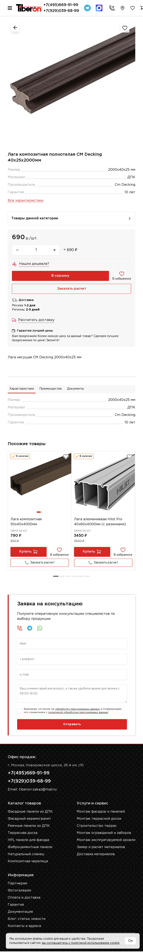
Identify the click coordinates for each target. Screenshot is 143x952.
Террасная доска (23, 833)
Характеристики (21, 389)
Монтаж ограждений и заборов (103, 833)
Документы (75, 389)
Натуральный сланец (26, 854)
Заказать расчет (71, 288)
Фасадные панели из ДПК (30, 812)
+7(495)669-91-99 (60, 5)
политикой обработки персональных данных (78, 712)
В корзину (60, 275)
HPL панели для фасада (28, 840)
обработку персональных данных (77, 709)
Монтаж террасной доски (98, 819)
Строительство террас (96, 826)
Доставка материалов (95, 854)
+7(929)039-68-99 (61, 11)
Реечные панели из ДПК (29, 826)
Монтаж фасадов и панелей (100, 812)
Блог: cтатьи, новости (26, 919)
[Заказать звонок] (111, 8)
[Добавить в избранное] (66, 457)
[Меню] (10, 8)
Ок (130, 940)
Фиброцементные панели (30, 847)
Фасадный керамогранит (29, 819)
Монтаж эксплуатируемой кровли (105, 840)
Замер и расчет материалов (100, 847)
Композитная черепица (28, 862)
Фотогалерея (19, 891)
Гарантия (16, 905)
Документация (20, 912)
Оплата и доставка (24, 898)
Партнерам (17, 884)
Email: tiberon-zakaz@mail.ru (32, 790)
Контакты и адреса (24, 926)
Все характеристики (26, 200)
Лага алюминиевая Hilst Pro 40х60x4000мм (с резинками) (100, 522)
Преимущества (50, 389)
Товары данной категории (71, 218)
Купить (28, 551)
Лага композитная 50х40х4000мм (26, 522)
